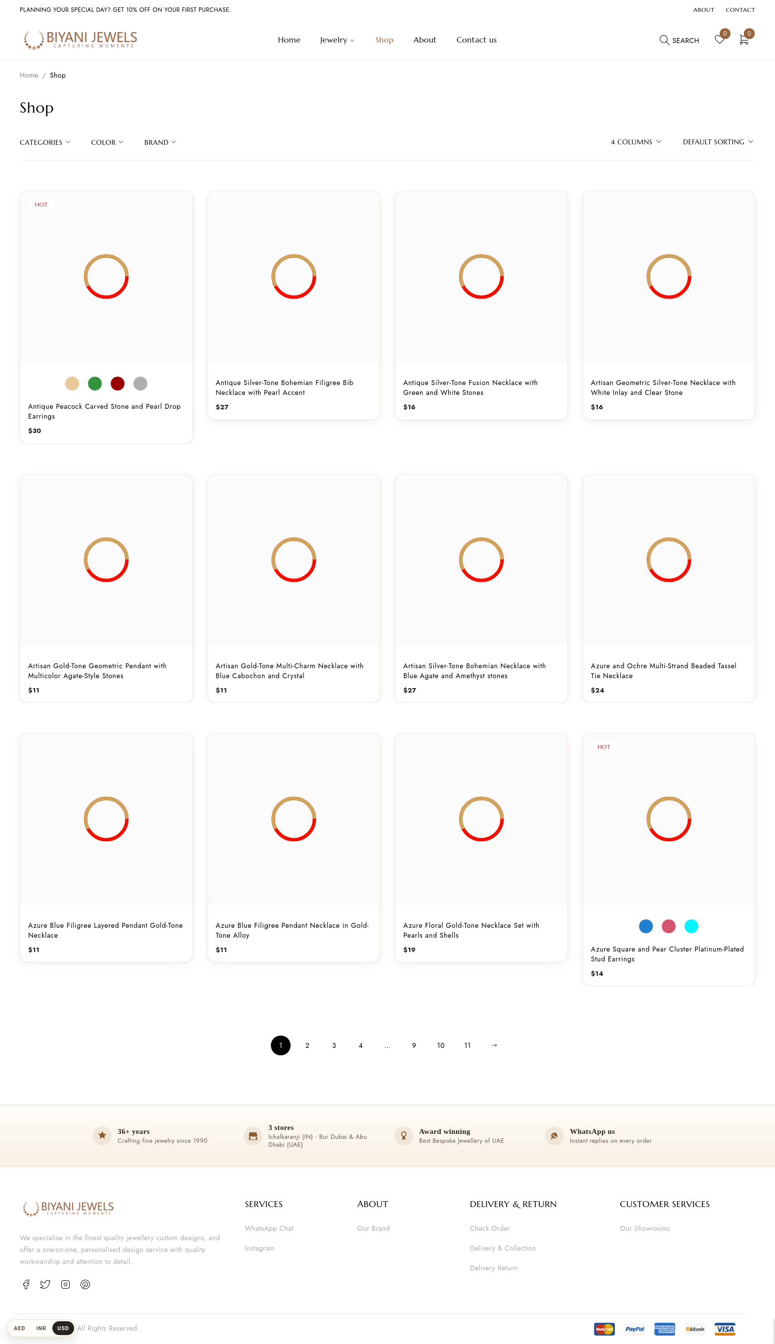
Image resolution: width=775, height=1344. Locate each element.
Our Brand (373, 1228)
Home (29, 75)
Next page (494, 1045)
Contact (740, 9)
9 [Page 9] (414, 1045)
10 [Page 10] (441, 1045)
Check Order (490, 1228)
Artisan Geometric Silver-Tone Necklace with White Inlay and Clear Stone (663, 387)
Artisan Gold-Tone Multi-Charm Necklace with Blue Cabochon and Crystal (290, 671)
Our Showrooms (645, 1228)
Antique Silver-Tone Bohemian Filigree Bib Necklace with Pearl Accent (285, 387)
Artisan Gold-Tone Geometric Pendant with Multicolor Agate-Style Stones (97, 671)
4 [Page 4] (361, 1045)
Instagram (260, 1248)
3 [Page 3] (334, 1045)
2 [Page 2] (307, 1045)
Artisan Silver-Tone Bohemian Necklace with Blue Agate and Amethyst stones (474, 671)
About (703, 9)
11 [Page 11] (467, 1045)
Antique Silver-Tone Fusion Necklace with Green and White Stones (470, 387)
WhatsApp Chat (269, 1228)
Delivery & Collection (503, 1248)
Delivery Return (493, 1268)
